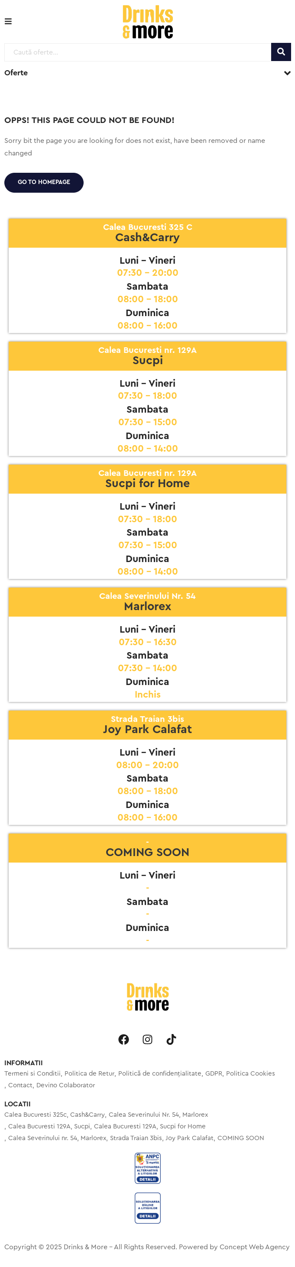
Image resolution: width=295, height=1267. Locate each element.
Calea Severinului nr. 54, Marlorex (57, 1138)
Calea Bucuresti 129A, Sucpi (49, 1126)
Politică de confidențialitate (159, 1073)
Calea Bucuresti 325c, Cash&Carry (54, 1115)
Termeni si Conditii (32, 1073)
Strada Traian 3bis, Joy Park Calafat (162, 1138)
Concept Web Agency (255, 1247)
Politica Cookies (250, 1073)
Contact (20, 1085)
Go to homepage (44, 182)
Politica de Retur (89, 1073)
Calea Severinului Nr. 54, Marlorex (158, 1115)
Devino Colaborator (65, 1085)
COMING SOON (240, 1138)
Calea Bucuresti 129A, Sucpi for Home (150, 1126)
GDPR (213, 1073)
